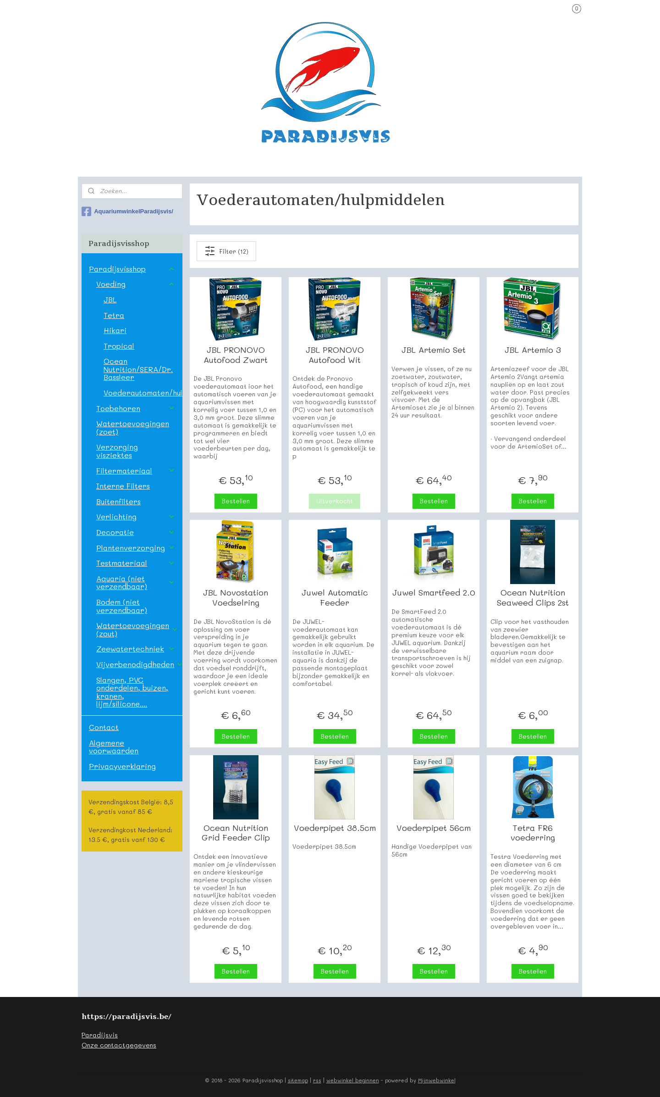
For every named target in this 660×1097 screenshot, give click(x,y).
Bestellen (235, 501)
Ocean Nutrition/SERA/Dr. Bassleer (138, 369)
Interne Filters (123, 485)
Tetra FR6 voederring (532, 833)
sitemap (298, 1080)
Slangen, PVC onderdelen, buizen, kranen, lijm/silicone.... (132, 692)
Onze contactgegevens (119, 1045)
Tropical (119, 346)
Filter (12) (226, 250)
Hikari (115, 330)
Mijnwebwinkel (437, 1080)
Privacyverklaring (122, 766)
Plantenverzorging (135, 547)
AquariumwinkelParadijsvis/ (127, 211)
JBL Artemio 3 (532, 350)
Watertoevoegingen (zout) (137, 629)
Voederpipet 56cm (433, 828)
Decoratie (135, 532)
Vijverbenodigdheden (139, 664)
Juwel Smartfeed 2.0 (433, 593)
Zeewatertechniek (135, 648)
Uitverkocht (334, 501)
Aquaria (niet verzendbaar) (135, 582)
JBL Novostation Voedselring (235, 597)
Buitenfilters (118, 501)
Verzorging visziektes (117, 451)
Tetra (114, 315)
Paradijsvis (100, 1034)
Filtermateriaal (135, 470)
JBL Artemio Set (434, 350)
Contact (104, 727)
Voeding (135, 284)
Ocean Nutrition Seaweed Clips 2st (532, 597)
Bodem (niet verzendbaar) (121, 606)
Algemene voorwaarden (113, 747)
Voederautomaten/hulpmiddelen (143, 392)
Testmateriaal (135, 563)
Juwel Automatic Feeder (334, 597)
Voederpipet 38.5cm (334, 828)
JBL (110, 299)
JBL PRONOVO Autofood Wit (334, 355)
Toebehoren (135, 408)
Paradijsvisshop (132, 268)
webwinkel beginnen (352, 1080)
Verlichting (135, 516)
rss (317, 1080)
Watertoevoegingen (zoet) (132, 427)
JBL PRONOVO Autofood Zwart (236, 355)
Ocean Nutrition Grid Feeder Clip (235, 833)
